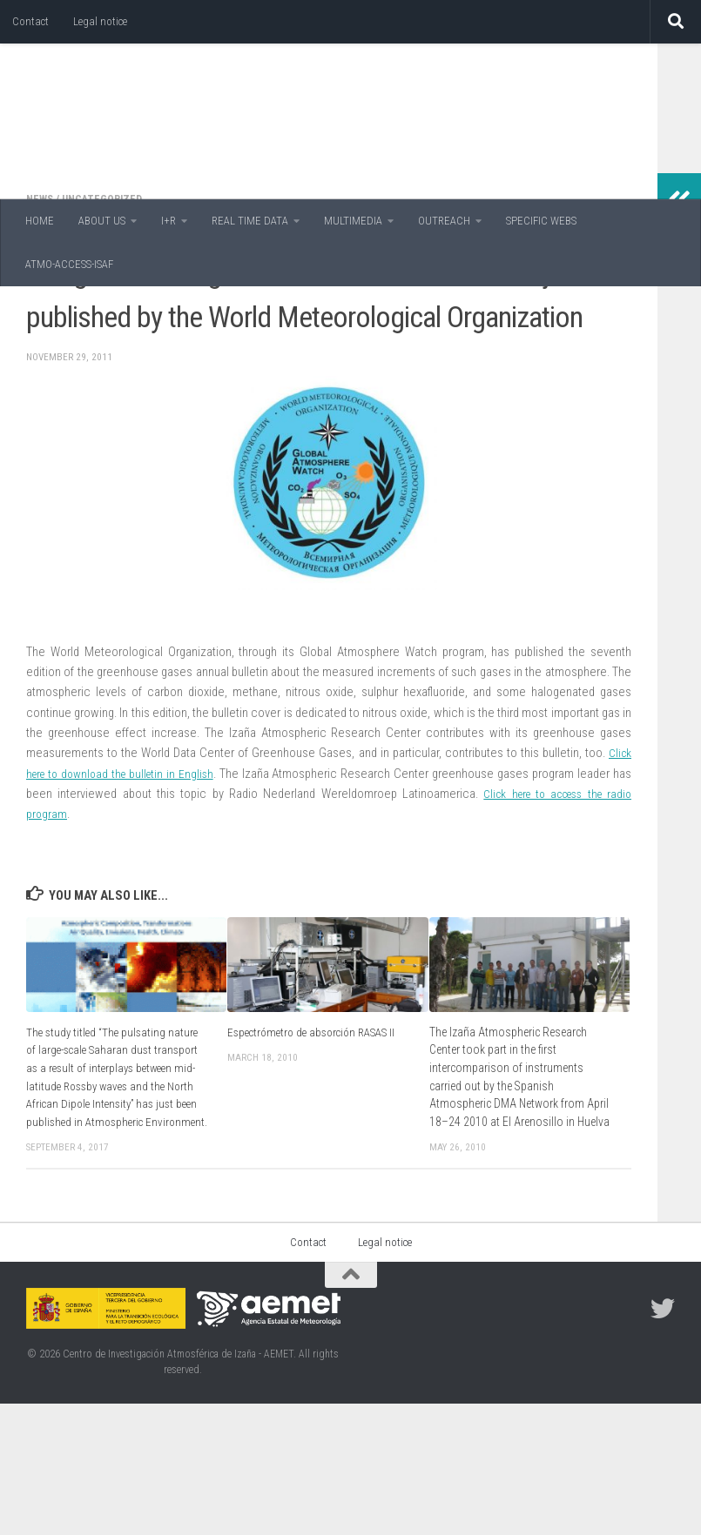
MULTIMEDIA (353, 220)
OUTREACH (444, 220)
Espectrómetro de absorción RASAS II (317, 1145)
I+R (168, 220)
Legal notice (100, 21)
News (41, 311)
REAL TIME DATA (250, 220)
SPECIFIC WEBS (541, 220)
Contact (30, 21)
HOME (39, 220)
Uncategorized (106, 311)
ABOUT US (101, 220)
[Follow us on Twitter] (662, 1440)
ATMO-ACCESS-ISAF (69, 264)
